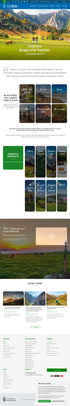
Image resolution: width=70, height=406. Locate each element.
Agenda (49, 339)
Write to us (57, 370)
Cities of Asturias (7, 349)
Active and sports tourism (9, 353)
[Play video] (51, 236)
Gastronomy (6, 345)
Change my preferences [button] (58, 401)
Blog (5, 369)
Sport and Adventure (8, 380)
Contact (28, 369)
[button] (65, 1)
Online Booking (28, 345)
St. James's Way (7, 355)
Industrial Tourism (7, 357)
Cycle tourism (6, 387)
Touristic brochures (29, 355)
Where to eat (28, 351)
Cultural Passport (29, 364)
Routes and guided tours (52, 353)
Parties (48, 345)
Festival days (28, 357)
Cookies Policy (57, 397)
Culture (4, 343)
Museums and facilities (52, 343)
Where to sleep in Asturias (31, 341)
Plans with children (7, 383)
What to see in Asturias (30, 343)
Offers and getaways (30, 347)
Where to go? (28, 349)
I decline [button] (47, 401)
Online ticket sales (29, 363)
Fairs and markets (51, 355)
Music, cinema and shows (53, 347)
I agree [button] (41, 401)
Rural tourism (6, 351)
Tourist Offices (28, 359)
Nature (4, 341)
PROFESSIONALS (34, 1)
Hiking (4, 385)
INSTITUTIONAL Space (46, 1)
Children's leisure (51, 351)
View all (36, 327)
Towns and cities (7, 382)
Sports (48, 349)
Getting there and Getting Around (32, 353)
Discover (6, 339)
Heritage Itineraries (29, 366)
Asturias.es (55, 1)
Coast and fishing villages (9, 347)
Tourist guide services (30, 361)
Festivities (5, 378)
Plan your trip (30, 339)
